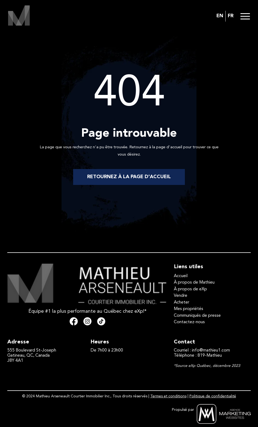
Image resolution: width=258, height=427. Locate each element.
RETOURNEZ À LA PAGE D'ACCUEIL (129, 176)
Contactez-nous (189, 322)
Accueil (181, 276)
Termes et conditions (168, 396)
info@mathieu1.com (211, 350)
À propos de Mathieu (194, 282)
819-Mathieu (210, 355)
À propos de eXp (190, 289)
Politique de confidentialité (212, 396)
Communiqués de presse (197, 316)
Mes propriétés (188, 309)
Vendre (180, 296)
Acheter (181, 302)
